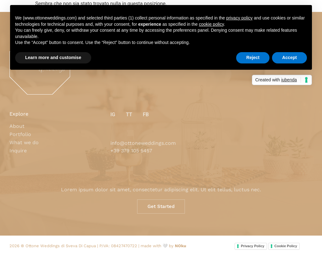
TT (129, 114)
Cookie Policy (286, 246)
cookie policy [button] (211, 24)
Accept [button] (289, 57)
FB (146, 114)
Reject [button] (252, 57)
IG (112, 114)
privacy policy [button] (239, 17)
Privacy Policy (252, 246)
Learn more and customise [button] (53, 57)
